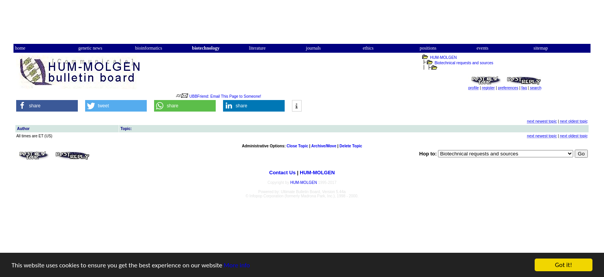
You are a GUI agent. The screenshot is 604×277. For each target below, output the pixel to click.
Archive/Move (323, 146)
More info (237, 265)
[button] (47, 106)
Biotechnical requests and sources (464, 63)
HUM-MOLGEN (443, 57)
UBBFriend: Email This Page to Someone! (226, 96)
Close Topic (297, 146)
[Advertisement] (302, 24)
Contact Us (282, 172)
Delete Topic (350, 146)
